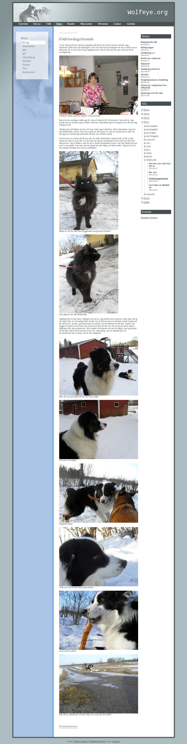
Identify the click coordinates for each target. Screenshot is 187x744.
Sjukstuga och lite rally (152, 93)
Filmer (26, 64)
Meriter (27, 61)
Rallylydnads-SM (149, 42)
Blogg (26, 42)
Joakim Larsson (81, 741)
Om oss (37, 24)
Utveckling (29, 57)
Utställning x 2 (148, 53)
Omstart (145, 74)
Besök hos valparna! (151, 58)
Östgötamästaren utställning (155, 80)
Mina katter (86, 24)
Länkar (117, 24)
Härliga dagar (147, 47)
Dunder (71, 24)
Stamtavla (29, 46)
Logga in (116, 741)
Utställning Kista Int (150, 69)
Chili (48, 24)
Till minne (103, 24)
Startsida (23, 24)
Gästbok (131, 24)
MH (25, 50)
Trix (25, 68)
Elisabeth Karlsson (149, 218)
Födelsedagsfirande (159, 179)
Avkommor (29, 72)
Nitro (59, 24)
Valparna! (145, 64)
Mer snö (153, 172)
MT (24, 53)
